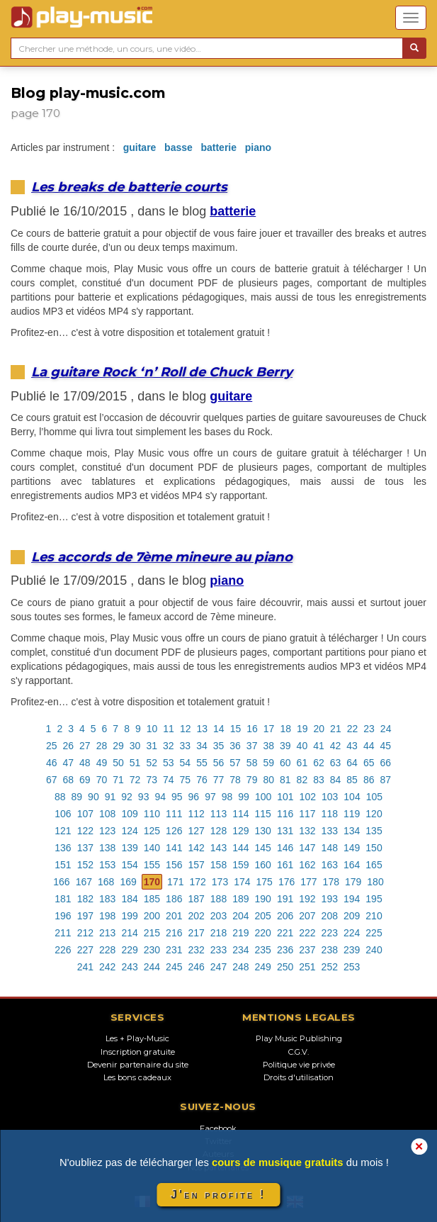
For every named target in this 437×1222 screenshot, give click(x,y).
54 (185, 762)
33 (185, 745)
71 (118, 779)
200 (152, 915)
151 (63, 864)
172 (197, 881)
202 (196, 915)
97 (210, 796)
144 (240, 847)
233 (218, 949)
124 (129, 830)
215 (152, 932)
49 (102, 762)
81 (285, 779)
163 (330, 864)
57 (235, 762)
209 (352, 915)
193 (330, 898)
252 (330, 966)
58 (252, 762)
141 (174, 847)
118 (330, 813)
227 (85, 949)
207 (307, 915)
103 (330, 796)
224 (352, 932)
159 (240, 864)
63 (335, 762)
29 (118, 745)
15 (236, 728)
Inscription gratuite (138, 1052)
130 (263, 830)
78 (235, 779)
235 (263, 949)
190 (263, 898)
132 (307, 830)
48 (85, 762)
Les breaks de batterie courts (129, 187)
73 (151, 779)
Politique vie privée (299, 1065)
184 (129, 898)
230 (152, 949)
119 (352, 813)
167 (84, 881)
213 (107, 932)
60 (285, 762)
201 (174, 915)
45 (385, 745)
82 (302, 779)
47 (68, 762)
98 (227, 796)
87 (385, 779)
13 (202, 728)
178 (331, 881)
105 (374, 796)
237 (307, 949)
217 (196, 932)
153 (107, 864)
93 (143, 796)
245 (174, 966)
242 (107, 966)
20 (319, 728)
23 (369, 728)
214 (129, 932)
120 (373, 813)
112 (196, 813)
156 (174, 864)
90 (93, 796)
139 (129, 847)
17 (269, 728)
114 (240, 813)
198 (107, 915)
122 (85, 830)
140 (152, 847)
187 (196, 898)
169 (128, 881)
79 (252, 779)
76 (202, 779)
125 (152, 830)
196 (63, 915)
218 (218, 932)
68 (68, 779)
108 (107, 813)
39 (285, 745)
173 (220, 881)
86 (369, 779)
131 (285, 830)
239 (352, 949)
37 (252, 745)
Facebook (218, 1128)
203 (218, 915)
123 (107, 830)
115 (263, 813)
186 (174, 898)
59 (268, 762)
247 (218, 966)
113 (218, 813)
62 (318, 762)
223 (330, 932)
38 (268, 745)
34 (202, 745)
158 (218, 864)
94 (160, 796)
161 (285, 864)
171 (175, 881)
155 (152, 864)
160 (263, 864)
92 (126, 796)
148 (330, 847)
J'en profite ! (218, 1195)
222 (307, 932)
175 (264, 881)
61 (302, 762)
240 (373, 949)
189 (240, 898)
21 (335, 728)
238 (330, 949)
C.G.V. (298, 1052)
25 (51, 745)
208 (330, 915)
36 (235, 745)
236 (285, 949)
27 (85, 745)
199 (129, 915)
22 (352, 728)
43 (352, 745)
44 (369, 745)
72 (135, 779)
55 (202, 762)
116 (285, 813)
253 (352, 966)
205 (263, 915)
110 (152, 813)
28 (102, 745)
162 (307, 864)
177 (308, 881)
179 (353, 881)
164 (352, 864)
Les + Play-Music (137, 1038)
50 (118, 762)
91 (110, 796)
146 (285, 847)
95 (177, 796)
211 (63, 932)
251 (307, 966)
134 (352, 830)
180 (375, 881)
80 (268, 779)
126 (174, 830)
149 (352, 847)
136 (63, 847)
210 (373, 915)
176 (286, 881)
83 (318, 779)
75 (185, 779)
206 (285, 915)
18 (285, 728)
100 (263, 796)
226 (63, 949)
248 (240, 966)
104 (352, 796)
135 (373, 830)
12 (185, 728)
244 (152, 966)
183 (107, 898)
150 (373, 847)
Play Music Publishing (299, 1038)
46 (51, 762)
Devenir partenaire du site (137, 1065)
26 (68, 745)
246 (196, 966)
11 (168, 728)
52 (151, 762)
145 (263, 847)
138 (107, 847)
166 (61, 881)
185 (152, 898)
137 (85, 847)
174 (242, 881)
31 (151, 745)
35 (219, 745)
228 (107, 949)
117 (307, 813)
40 (302, 745)
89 (77, 796)
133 (330, 830)
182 (85, 898)
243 (129, 966)
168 (106, 881)
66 (385, 762)
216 (174, 932)
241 (85, 966)
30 (135, 745)
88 (60, 796)
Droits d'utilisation (298, 1077)
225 (373, 932)
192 (307, 898)
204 (240, 915)
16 (252, 728)
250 (285, 966)
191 (285, 898)
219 (240, 932)
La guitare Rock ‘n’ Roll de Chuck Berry (162, 372)
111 (174, 813)
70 (102, 779)
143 (218, 847)
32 (168, 745)
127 (196, 830)
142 (196, 847)
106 (63, 813)
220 (263, 932)
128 (218, 830)
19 (302, 728)
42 (335, 745)
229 (129, 949)
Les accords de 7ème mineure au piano (162, 557)
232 (196, 949)
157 (196, 864)
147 (307, 847)
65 (369, 762)
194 (352, 898)
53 (168, 762)
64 (352, 762)
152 (85, 864)
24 (386, 728)
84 (335, 779)
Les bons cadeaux (137, 1077)
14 (219, 728)
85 (352, 779)
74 (168, 779)
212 (85, 932)
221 (285, 932)
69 (85, 779)
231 (174, 949)
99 (243, 796)
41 (318, 745)
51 (135, 762)
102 (308, 796)
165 (373, 864)
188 (218, 898)
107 (85, 813)
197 (85, 915)
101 (285, 796)
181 (63, 898)
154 (129, 864)
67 (51, 779)
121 (63, 830)
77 (219, 779)
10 (152, 728)
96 (194, 796)
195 (373, 898)
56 (219, 762)
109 (129, 813)
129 (240, 830)
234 (240, 949)
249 (263, 966)
